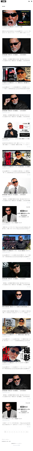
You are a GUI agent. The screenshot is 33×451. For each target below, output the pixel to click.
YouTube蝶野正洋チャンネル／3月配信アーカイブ (12, 222)
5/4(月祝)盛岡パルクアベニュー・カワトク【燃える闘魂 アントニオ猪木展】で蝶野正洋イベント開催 (16, 138)
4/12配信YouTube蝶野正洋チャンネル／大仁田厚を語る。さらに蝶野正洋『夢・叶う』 (16, 166)
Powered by (16, 445)
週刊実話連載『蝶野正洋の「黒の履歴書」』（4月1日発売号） (14, 278)
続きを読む (29, 34)
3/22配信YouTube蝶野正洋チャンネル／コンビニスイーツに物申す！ (15, 362)
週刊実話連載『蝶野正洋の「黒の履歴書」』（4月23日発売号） (14, 54)
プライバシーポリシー (5, 439)
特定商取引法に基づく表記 (6, 441)
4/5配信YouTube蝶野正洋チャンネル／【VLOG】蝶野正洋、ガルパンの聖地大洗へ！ (16, 250)
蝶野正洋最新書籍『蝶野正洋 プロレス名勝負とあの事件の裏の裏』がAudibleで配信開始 (15, 306)
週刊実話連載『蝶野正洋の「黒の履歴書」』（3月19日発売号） (14, 390)
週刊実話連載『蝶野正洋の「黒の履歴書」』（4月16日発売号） (14, 110)
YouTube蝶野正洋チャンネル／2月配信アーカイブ (12, 418)
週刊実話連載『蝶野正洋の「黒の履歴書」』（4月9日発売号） (14, 194)
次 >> (27, 431)
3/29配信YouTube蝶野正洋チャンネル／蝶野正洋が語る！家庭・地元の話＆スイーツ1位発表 (16, 334)
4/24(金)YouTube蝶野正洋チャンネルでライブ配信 (12, 26)
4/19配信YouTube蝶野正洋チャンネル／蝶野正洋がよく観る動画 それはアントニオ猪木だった (16, 82)
